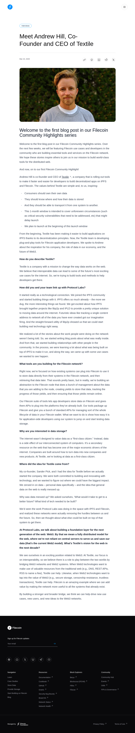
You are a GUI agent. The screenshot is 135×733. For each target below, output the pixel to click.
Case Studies (13, 681)
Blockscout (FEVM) (79, 682)
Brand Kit (44, 698)
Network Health (46, 706)
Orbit (104, 686)
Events (105, 681)
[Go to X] (25, 659)
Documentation (46, 677)
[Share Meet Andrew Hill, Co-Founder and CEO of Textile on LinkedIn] (99, 60)
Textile (66, 176)
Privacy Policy (100, 724)
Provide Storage (14, 689)
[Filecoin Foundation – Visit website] (22, 724)
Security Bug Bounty (48, 694)
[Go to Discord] (17, 659)
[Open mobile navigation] (124, 7)
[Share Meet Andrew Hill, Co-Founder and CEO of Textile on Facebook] (91, 60)
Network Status (46, 702)
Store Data (12, 685)
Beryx (73, 677)
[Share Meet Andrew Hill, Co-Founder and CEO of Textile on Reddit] (106, 60)
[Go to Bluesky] (33, 659)
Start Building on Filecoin (17, 693)
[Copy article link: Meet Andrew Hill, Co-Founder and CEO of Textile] (84, 60)
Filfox (73, 686)
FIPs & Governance (110, 690)
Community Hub (107, 677)
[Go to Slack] (9, 659)
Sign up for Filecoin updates (18, 639)
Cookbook (44, 682)
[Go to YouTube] (49, 659)
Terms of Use (121, 724)
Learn (10, 677)
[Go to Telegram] (41, 659)
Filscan (74, 690)
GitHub (43, 686)
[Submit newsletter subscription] (55, 644)
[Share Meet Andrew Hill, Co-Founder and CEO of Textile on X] (113, 60)
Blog (9, 697)
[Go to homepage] (10, 6)
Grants (43, 690)
